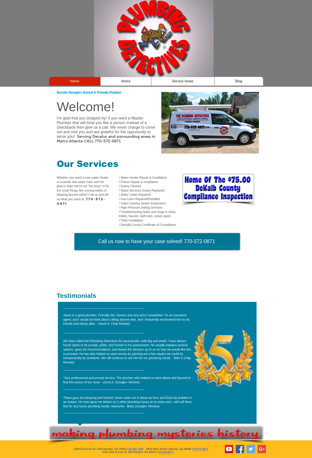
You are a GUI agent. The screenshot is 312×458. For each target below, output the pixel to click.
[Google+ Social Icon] (262, 449)
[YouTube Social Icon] (229, 449)
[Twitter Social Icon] (251, 449)
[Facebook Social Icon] (240, 449)
